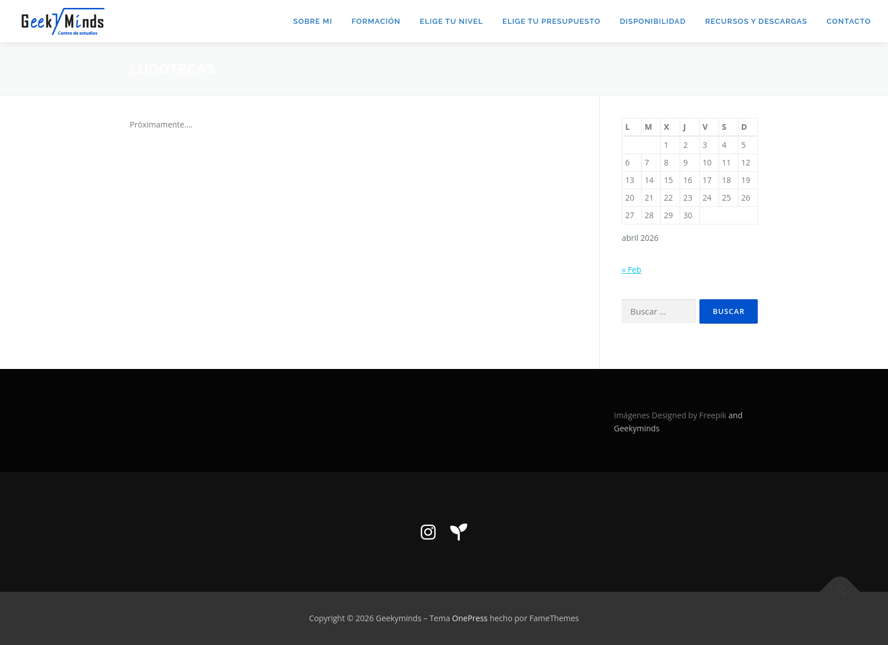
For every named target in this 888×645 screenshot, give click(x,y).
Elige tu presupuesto (551, 21)
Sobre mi (312, 21)
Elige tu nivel (451, 21)
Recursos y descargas (756, 21)
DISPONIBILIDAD (653, 21)
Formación (376, 21)
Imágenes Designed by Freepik (671, 415)
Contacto (848, 21)
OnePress (470, 618)
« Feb (631, 269)
